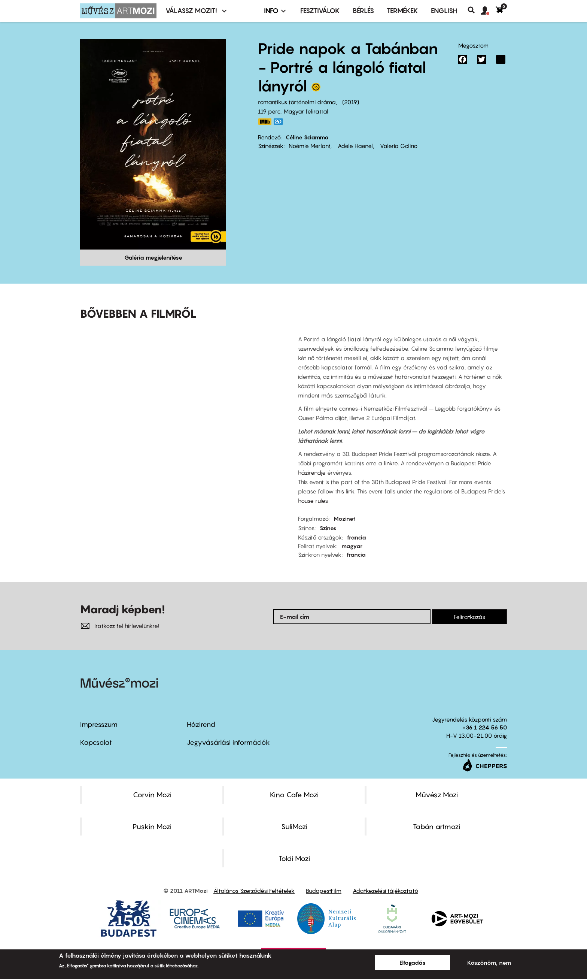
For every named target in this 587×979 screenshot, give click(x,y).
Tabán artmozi (436, 826)
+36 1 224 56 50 (484, 727)
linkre (391, 463)
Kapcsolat (96, 742)
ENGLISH (444, 11)
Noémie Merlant (310, 145)
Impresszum (99, 724)
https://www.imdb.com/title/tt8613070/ (264, 121)
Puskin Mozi (152, 826)
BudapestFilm (323, 890)
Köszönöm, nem (489, 962)
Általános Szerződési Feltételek (254, 890)
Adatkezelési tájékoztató (385, 890)
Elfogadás (412, 962)
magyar (351, 546)
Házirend (201, 724)
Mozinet (344, 518)
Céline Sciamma (307, 137)
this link (345, 491)
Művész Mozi (437, 795)
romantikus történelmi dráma (297, 102)
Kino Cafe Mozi (294, 795)
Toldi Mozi (294, 858)
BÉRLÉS (363, 11)
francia (356, 537)
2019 (350, 102)
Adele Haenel (354, 145)
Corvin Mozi (152, 795)
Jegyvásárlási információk (228, 742)
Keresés (474, 10)
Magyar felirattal (306, 111)
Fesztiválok (320, 11)
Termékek (402, 11)
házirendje (312, 472)
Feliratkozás (469, 616)
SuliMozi (294, 826)
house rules (313, 500)
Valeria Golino (397, 145)
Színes (328, 528)
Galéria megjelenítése (153, 257)
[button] (488, 11)
